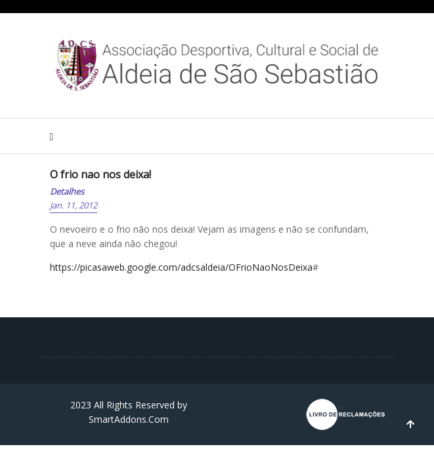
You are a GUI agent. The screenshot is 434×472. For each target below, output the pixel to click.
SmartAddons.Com (129, 419)
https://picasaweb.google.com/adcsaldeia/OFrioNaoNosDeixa (181, 267)
